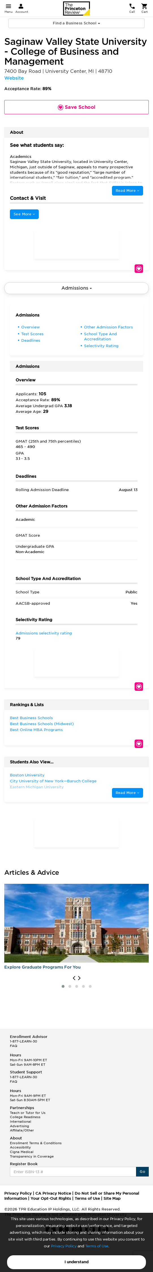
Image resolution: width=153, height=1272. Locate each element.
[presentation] (74, 978)
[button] (63, 986)
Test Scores (32, 334)
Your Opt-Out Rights (51, 1198)
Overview (30, 327)
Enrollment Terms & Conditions (36, 1143)
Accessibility (20, 1147)
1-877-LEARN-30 (23, 1041)
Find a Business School (76, 23)
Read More (127, 190)
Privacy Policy (63, 1246)
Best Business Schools (31, 718)
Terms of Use (96, 1246)
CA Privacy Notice (53, 1193)
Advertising (19, 1126)
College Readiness (25, 1117)
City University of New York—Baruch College (53, 781)
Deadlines (30, 340)
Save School (139, 268)
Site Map (112, 1198)
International (20, 1122)
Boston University (27, 775)
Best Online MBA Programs (36, 730)
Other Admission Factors (108, 327)
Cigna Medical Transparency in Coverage (32, 1154)
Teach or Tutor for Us (28, 1113)
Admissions (76, 288)
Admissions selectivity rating (44, 633)
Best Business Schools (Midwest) (42, 724)
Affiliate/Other (22, 1130)
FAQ (13, 1046)
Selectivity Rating (101, 346)
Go (142, 1171)
